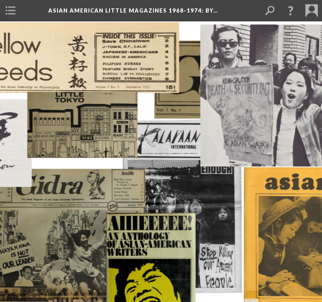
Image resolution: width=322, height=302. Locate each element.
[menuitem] (10, 10)
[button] (290, 10)
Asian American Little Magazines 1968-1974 (133, 10)
